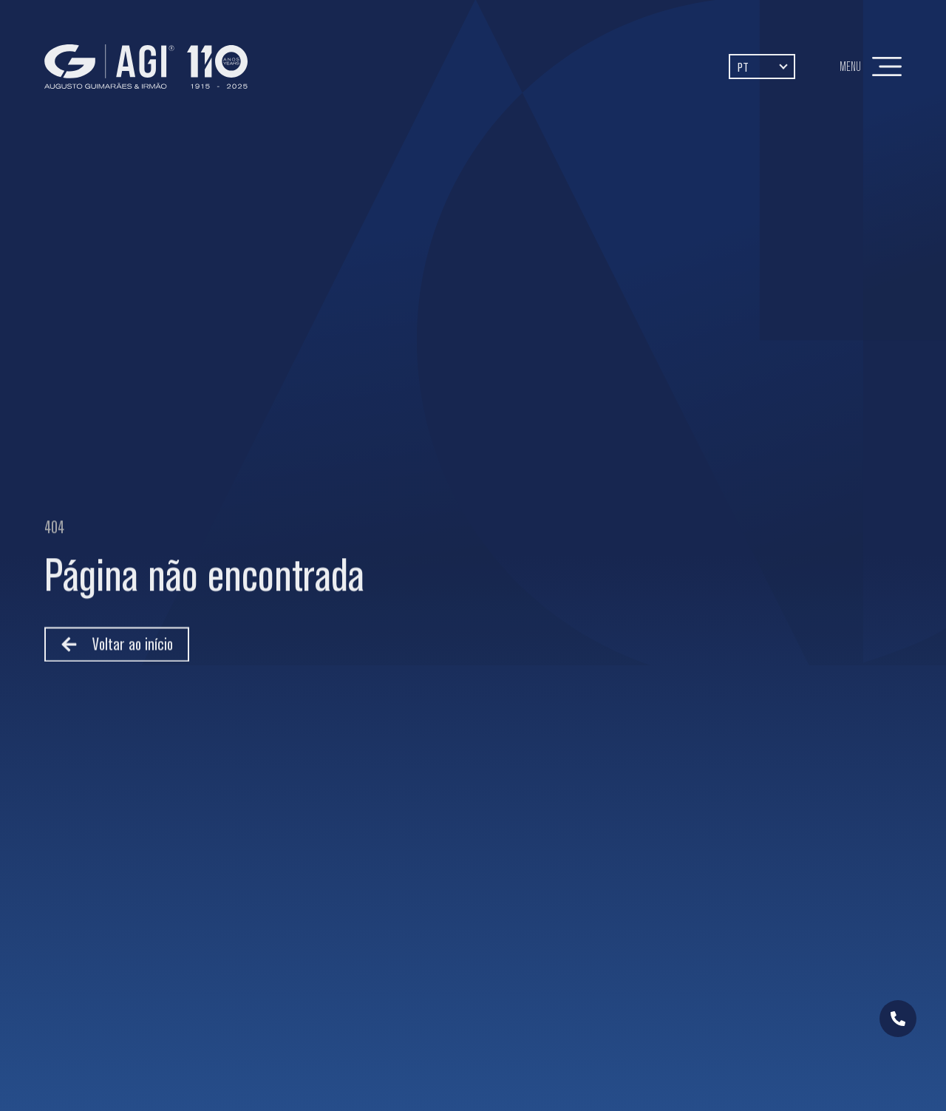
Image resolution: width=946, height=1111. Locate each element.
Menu (850, 66)
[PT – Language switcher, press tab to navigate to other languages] (762, 66)
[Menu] (887, 66)
